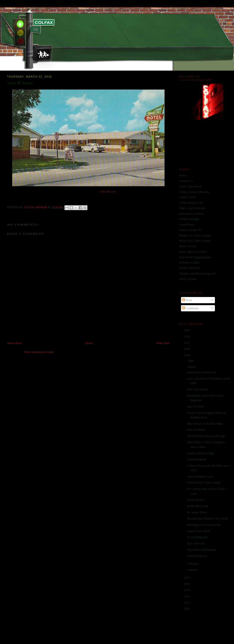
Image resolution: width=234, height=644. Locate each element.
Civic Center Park (190, 186)
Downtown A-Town (191, 213)
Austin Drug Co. (197, 556)
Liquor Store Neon (198, 531)
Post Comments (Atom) (39, 352)
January (193, 569)
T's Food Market (197, 537)
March (192, 367)
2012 (187, 608)
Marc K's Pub (195, 406)
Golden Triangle (189, 219)
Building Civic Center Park (204, 524)
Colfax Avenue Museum (194, 192)
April (191, 360)
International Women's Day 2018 (207, 518)
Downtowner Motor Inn (201, 372)
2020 (187, 349)
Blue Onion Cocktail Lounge (205, 423)
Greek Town (186, 224)
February (194, 563)
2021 (187, 342)
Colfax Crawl (187, 197)
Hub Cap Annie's (197, 389)
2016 (187, 584)
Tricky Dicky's (196, 500)
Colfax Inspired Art (191, 202)
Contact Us (186, 181)
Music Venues (188, 246)
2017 (187, 577)
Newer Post (14, 343)
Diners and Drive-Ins (192, 208)
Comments (190, 308)
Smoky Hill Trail (189, 268)
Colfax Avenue (36, 207)
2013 (187, 602)
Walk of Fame (188, 279)
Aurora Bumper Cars (200, 476)
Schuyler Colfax (189, 262)
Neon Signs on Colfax (193, 251)
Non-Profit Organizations (195, 257)
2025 (187, 330)
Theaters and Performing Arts (197, 273)
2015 (187, 590)
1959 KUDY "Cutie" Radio (204, 482)
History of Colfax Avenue (195, 235)
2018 (187, 355)
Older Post (163, 343)
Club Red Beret (196, 459)
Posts (187, 300)
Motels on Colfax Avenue (195, 240)
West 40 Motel (196, 429)
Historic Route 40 (190, 230)
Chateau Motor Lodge (200, 453)
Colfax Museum (108, 191)
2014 (187, 596)
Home (89, 343)
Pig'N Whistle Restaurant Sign (205, 436)
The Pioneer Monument (201, 549)
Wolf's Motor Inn (197, 506)
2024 (187, 336)
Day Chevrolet (196, 543)
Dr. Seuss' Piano (197, 512)
